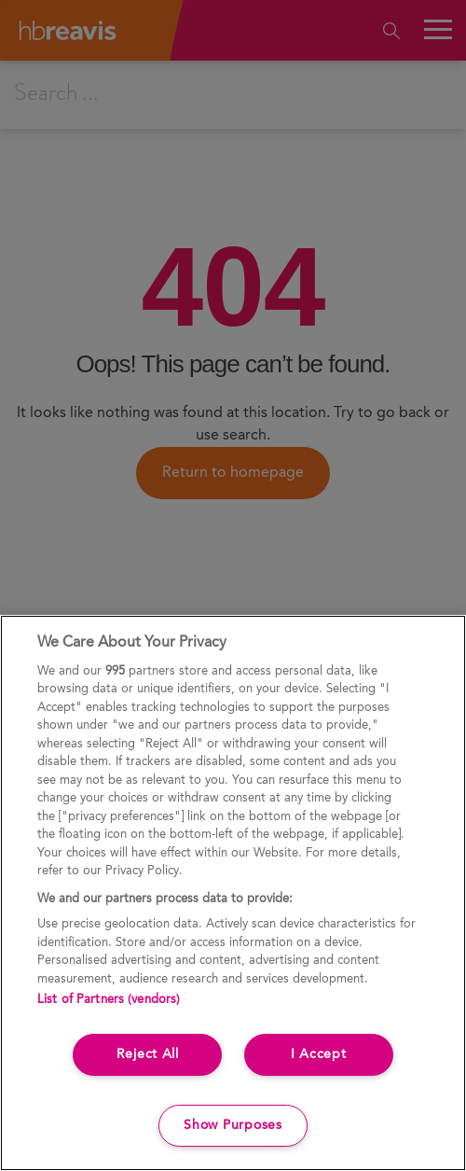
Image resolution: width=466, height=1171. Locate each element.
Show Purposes (232, 1125)
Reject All (147, 1054)
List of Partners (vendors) (108, 1000)
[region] (233, 893)
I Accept (319, 1054)
